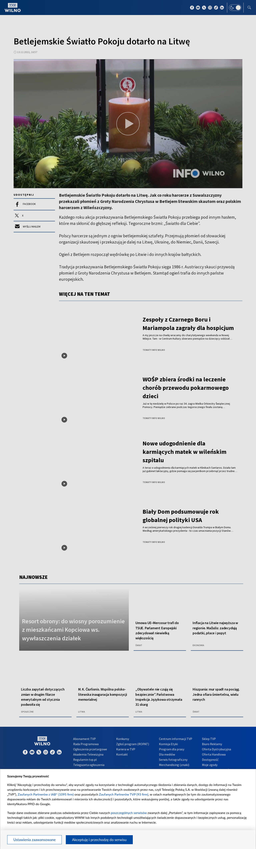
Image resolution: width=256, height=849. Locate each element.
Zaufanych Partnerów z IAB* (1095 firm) (46, 794)
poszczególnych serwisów (129, 813)
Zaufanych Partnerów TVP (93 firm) (123, 794)
